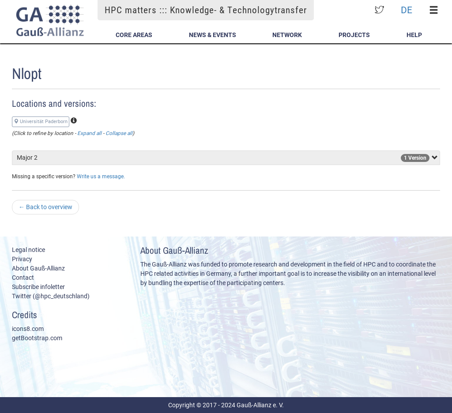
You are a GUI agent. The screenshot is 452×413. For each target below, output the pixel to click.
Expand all (89, 133)
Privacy (22, 259)
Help (414, 34)
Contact (23, 277)
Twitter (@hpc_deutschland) (51, 296)
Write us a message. (101, 176)
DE (406, 10)
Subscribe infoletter (38, 286)
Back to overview (45, 206)
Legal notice (28, 249)
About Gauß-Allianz (38, 268)
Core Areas (134, 34)
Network (287, 34)
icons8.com (28, 328)
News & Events (212, 34)
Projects (354, 34)
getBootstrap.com (37, 338)
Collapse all (118, 133)
